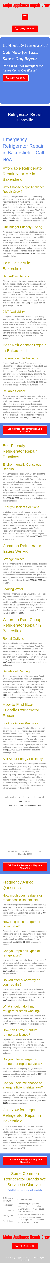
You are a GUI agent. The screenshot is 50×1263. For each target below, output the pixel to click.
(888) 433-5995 (9, 221)
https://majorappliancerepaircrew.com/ (25, 805)
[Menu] (25, 17)
